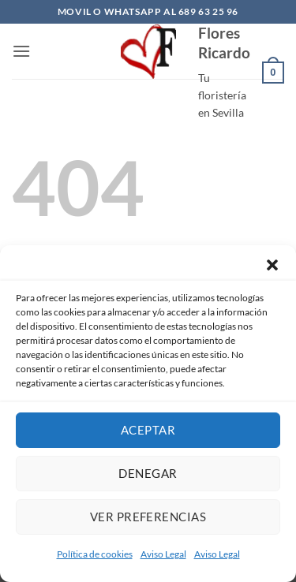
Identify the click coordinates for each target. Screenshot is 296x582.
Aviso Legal (163, 554)
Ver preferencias (148, 516)
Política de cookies (95, 554)
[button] (272, 265)
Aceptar (148, 430)
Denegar (147, 473)
